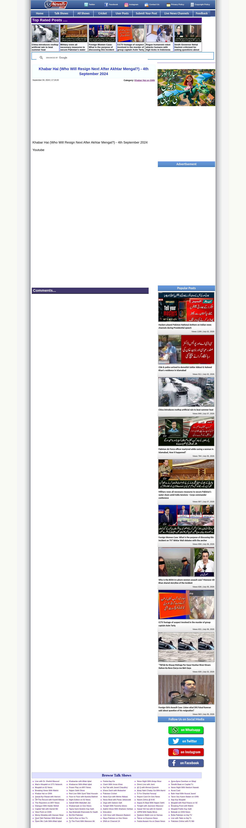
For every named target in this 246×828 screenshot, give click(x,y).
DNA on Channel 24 (111, 821)
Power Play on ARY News (80, 787)
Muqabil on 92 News (43, 787)
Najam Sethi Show (77, 790)
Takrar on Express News (147, 818)
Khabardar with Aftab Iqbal (80, 781)
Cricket (102, 13)
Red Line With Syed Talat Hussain (83, 794)
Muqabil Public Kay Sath (181, 809)
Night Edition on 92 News (80, 800)
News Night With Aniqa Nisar (149, 781)
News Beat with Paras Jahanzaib (117, 800)
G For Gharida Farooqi (146, 794)
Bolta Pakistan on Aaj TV (181, 815)
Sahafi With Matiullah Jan (80, 803)
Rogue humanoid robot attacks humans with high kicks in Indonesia (159, 38)
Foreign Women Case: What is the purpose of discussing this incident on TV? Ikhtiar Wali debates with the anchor (102, 38)
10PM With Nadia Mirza (147, 812)
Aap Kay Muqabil (178, 800)
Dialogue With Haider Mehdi (47, 806)
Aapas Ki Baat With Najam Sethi (150, 803)
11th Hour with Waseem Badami (116, 815)
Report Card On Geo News (148, 797)
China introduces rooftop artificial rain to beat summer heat (45, 38)
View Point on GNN (43, 812)
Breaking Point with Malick (182, 806)
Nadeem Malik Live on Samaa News (149, 815)
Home (40, 13)
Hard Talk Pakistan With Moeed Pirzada (48, 818)
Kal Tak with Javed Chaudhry (115, 787)
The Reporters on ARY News (47, 803)
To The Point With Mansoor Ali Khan (82, 821)
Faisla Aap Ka (109, 781)
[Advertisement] (93, 114)
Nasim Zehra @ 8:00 (146, 800)
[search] (91, 58)
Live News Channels (176, 13)
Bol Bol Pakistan (76, 815)
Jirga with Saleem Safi (112, 803)
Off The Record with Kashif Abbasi (49, 800)
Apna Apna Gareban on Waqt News (183, 781)
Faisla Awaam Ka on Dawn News (151, 821)
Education (107, 812)
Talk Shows (61, 13)
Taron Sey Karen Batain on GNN (185, 797)
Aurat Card (175, 790)
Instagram (133, 4)
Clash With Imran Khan (113, 784)
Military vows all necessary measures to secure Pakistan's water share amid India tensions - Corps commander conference (73, 38)
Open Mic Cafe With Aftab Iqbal (48, 821)
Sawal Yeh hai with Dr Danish (149, 809)
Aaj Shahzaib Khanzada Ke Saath (83, 812)
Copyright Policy (202, 4)
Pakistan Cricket (110, 794)
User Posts (122, 13)
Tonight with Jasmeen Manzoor (150, 806)
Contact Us (154, 4)
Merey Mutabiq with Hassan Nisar (49, 815)
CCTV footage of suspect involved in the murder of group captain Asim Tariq (130, 38)
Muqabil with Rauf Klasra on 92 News (184, 803)
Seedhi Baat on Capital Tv (182, 784)
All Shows (83, 13)
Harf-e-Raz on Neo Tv (78, 818)
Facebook (113, 4)
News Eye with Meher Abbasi (115, 797)
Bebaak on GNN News (180, 812)
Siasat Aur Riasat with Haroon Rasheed (47, 797)
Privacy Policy (177, 4)
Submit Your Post (146, 13)
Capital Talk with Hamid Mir (46, 809)
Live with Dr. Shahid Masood (47, 781)
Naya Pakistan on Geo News (115, 818)
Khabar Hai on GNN (144, 80)
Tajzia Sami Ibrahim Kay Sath (81, 809)
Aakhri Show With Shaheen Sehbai (118, 809)
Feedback (202, 13)
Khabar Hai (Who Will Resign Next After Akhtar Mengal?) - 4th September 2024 (93, 71)
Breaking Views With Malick (46, 790)
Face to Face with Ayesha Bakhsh (83, 797)
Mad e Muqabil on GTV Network (48, 784)
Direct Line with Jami (146, 784)
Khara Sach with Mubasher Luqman (114, 790)
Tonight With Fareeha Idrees (115, 806)
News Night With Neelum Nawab (185, 787)
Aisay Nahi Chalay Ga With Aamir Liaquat (151, 790)
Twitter (92, 4)
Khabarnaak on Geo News (80, 806)
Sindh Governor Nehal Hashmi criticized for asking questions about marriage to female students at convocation (187, 38)
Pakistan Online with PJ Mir (182, 821)
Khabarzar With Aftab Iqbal (80, 784)
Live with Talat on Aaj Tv (181, 818)
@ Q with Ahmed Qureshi (148, 787)
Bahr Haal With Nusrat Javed (183, 794)
